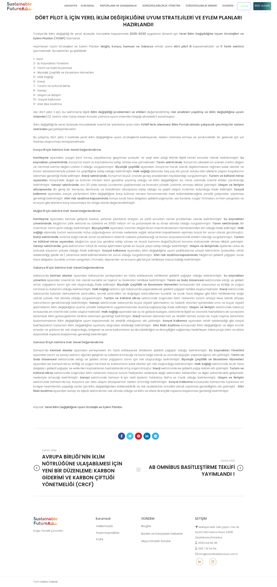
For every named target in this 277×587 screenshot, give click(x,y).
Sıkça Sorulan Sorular (153, 544)
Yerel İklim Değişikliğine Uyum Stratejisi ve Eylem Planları (83, 407)
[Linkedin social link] (147, 436)
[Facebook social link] (121, 436)
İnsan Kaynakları (103, 536)
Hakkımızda (101, 530)
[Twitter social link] (130, 436)
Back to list (138, 469)
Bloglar (145, 530)
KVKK (97, 542)
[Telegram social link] (155, 436)
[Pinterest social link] (138, 436)
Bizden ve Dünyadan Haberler (158, 537)
